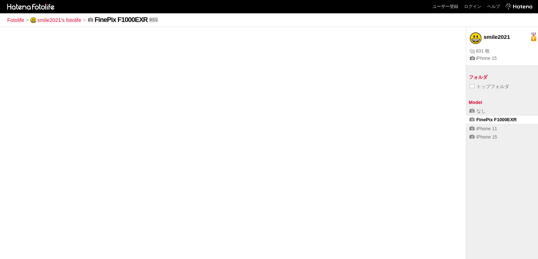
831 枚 (480, 51)
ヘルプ (493, 6)
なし (477, 111)
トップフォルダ (489, 86)
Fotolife (15, 20)
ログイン (472, 6)
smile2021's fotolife (55, 20)
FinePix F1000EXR (493, 119)
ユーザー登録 (445, 6)
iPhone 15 (483, 58)
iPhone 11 (483, 128)
